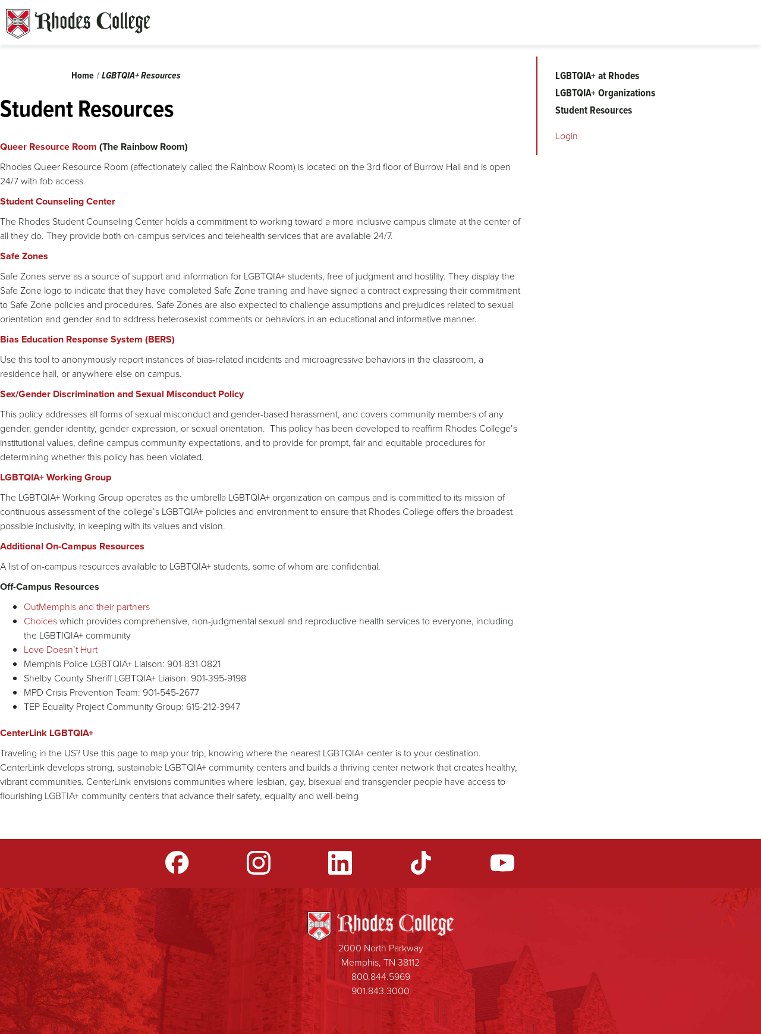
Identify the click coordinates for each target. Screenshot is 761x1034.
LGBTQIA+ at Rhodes (597, 75)
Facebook (177, 863)
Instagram (259, 863)
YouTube (502, 863)
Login (566, 136)
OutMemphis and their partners (87, 607)
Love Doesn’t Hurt (61, 649)
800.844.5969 (380, 976)
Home (82, 75)
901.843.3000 (380, 991)
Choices (41, 621)
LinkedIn (340, 863)
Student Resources (593, 110)
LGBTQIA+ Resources (141, 75)
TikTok (421, 863)
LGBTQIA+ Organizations (605, 92)
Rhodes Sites (78, 24)
